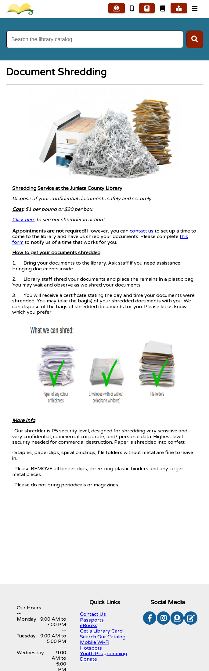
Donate (88, 659)
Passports (92, 620)
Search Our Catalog (102, 637)
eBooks (88, 625)
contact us (141, 231)
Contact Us (93, 614)
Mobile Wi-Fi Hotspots (94, 645)
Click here (23, 220)
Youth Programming (103, 654)
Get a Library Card (101, 631)
